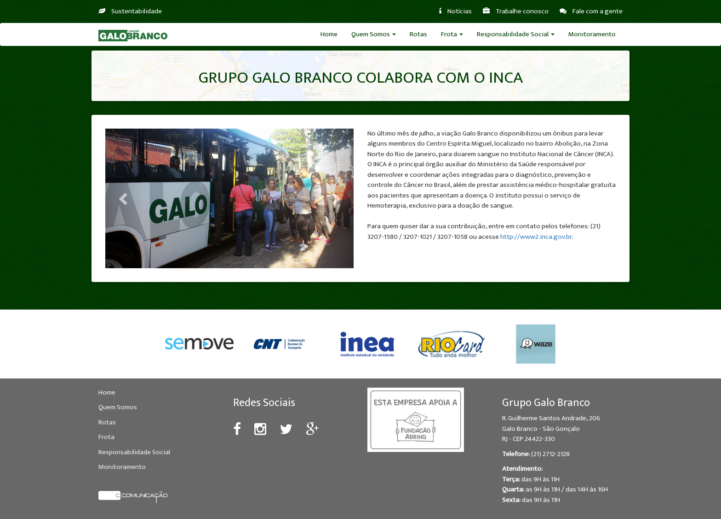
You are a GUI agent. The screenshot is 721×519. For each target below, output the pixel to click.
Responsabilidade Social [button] (516, 34)
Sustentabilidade (130, 11)
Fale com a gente (591, 11)
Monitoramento (592, 34)
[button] (124, 198)
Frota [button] (452, 34)
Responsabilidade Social (134, 452)
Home (329, 34)
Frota (106, 437)
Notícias (455, 11)
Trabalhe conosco (516, 11)
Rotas (418, 34)
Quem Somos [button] (373, 34)
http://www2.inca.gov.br (536, 237)
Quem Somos (117, 407)
